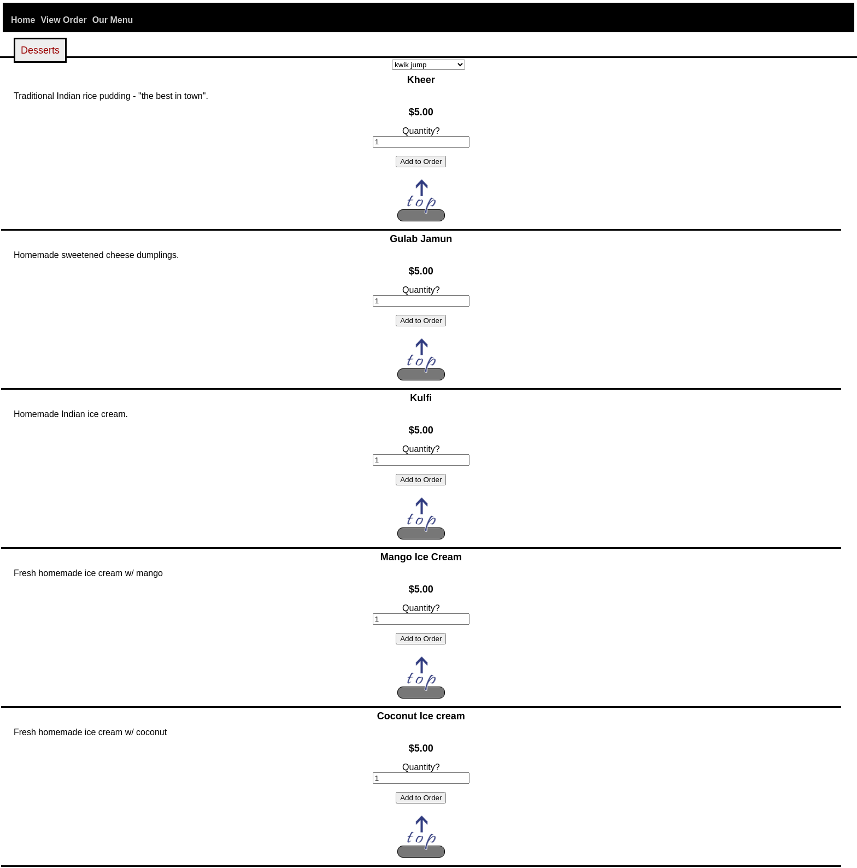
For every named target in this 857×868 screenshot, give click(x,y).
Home (23, 20)
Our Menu (112, 20)
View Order (63, 20)
